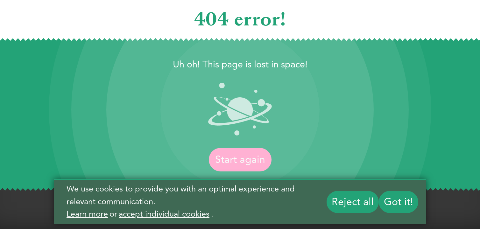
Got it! (398, 202)
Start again (240, 160)
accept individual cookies (164, 214)
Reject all (353, 202)
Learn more (87, 214)
